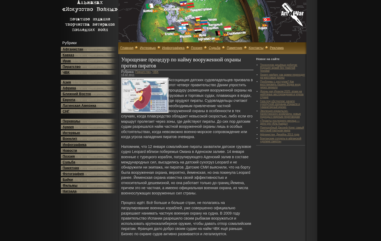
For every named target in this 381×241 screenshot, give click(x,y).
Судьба (69, 162)
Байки (68, 179)
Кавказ (68, 55)
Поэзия (69, 156)
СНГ (66, 111)
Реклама (277, 48)
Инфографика (75, 145)
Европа (69, 100)
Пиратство (72, 67)
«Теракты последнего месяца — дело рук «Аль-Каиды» (280, 122)
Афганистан (73, 49)
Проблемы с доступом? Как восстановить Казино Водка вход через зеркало (280, 84)
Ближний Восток (77, 94)
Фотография (73, 174)
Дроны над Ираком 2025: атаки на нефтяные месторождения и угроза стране (281, 94)
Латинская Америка (79, 105)
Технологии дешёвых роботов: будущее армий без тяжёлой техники (278, 67)
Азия (67, 82)
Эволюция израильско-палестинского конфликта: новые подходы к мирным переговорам (280, 114)
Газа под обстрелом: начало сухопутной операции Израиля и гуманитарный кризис (280, 104)
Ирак (67, 61)
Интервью (71, 133)
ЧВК (66, 72)
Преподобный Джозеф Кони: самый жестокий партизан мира (282, 129)
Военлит (70, 138)
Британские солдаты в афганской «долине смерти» (280, 140)
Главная (126, 48)
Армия (68, 127)
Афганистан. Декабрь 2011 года (279, 134)
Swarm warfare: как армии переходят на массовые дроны (282, 76)
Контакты (256, 48)
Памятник (71, 168)
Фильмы (70, 185)
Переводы (71, 121)
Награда (70, 191)
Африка (69, 88)
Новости (70, 150)
